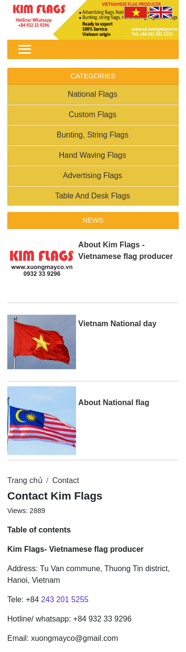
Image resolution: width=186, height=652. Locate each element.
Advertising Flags (93, 175)
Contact (65, 480)
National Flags (92, 94)
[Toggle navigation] (24, 49)
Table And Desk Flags (92, 196)
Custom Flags (93, 114)
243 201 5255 (65, 599)
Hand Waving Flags (92, 155)
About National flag (114, 402)
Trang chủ (25, 480)
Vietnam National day (117, 323)
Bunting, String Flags (93, 135)
